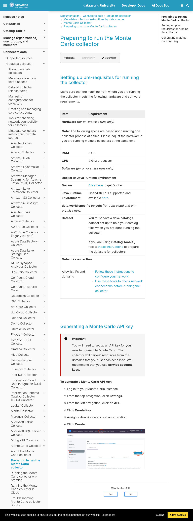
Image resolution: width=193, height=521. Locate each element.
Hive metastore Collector (28, 361)
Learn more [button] (108, 514)
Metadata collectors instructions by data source (27, 134)
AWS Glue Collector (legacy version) (28, 234)
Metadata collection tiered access (22, 80)
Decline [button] (160, 515)
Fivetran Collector (28, 334)
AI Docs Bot (160, 5)
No (131, 494)
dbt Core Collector (28, 307)
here (105, 198)
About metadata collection (19, 71)
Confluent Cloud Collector (28, 279)
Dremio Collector (28, 329)
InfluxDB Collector (28, 369)
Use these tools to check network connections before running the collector (119, 286)
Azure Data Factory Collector (28, 243)
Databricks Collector (28, 296)
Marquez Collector (28, 416)
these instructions (110, 247)
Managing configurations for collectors (20, 100)
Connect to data (24, 52)
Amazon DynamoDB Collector (28, 168)
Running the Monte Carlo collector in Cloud (24, 489)
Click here (96, 185)
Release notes (13, 16)
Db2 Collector (28, 301)
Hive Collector (28, 355)
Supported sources (19, 58)
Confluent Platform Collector (28, 288)
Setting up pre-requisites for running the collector (174, 29)
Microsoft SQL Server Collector (28, 432)
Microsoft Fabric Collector (28, 423)
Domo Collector (28, 323)
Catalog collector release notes (20, 89)
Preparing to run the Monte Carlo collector (25, 464)
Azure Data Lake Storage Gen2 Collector (28, 254)
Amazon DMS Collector (28, 159)
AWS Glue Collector (28, 227)
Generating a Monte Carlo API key (173, 39)
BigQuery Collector (28, 272)
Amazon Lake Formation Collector (28, 190)
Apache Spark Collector (21, 213)
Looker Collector (28, 405)
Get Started (24, 24)
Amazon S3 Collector (28, 198)
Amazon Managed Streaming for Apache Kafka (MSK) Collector (28, 179)
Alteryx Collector (28, 152)
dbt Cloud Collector (28, 312)
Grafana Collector (28, 349)
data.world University (99, 5)
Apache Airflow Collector (28, 144)
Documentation (70, 15)
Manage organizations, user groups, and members (24, 41)
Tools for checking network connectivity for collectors (23, 121)
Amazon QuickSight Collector (28, 204)
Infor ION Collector (28, 375)
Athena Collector (28, 221)
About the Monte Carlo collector (22, 453)
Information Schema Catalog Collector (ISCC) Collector (28, 396)
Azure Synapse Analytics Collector (28, 264)
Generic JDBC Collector (28, 341)
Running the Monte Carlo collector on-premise (24, 476)
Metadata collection (26, 64)
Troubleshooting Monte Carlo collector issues (26, 501)
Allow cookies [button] (178, 515)
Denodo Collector (28, 318)
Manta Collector (28, 411)
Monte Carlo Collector (28, 446)
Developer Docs (133, 5)
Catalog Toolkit (24, 31)
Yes (110, 494)
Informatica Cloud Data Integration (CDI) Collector (28, 384)
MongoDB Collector (28, 440)
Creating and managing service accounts (24, 110)
